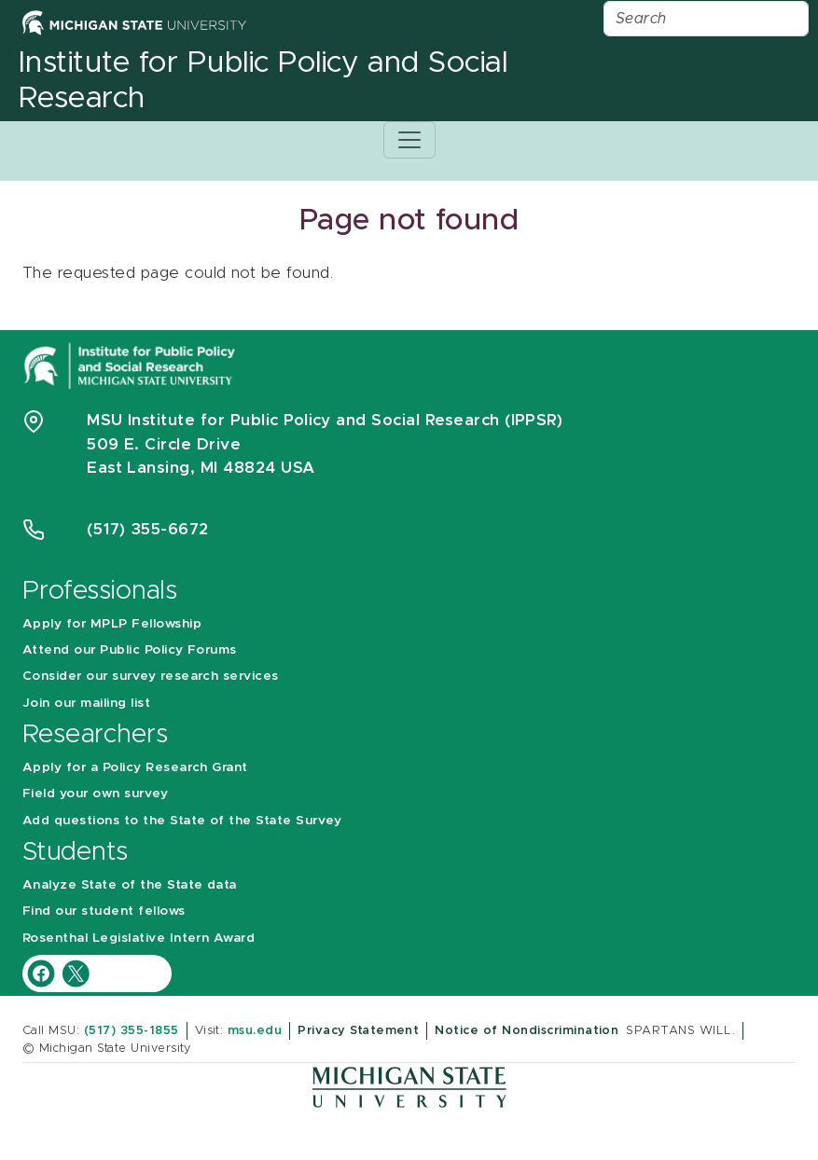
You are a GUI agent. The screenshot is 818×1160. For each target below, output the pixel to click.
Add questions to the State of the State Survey (181, 820)
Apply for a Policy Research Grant (135, 767)
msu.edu (255, 1031)
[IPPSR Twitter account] (75, 973)
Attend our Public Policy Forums (129, 649)
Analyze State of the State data (129, 884)
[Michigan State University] (409, 1086)
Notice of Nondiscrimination (526, 1031)
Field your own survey (95, 793)
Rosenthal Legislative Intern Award (138, 938)
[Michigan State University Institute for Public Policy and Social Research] (131, 364)
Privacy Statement (358, 1031)
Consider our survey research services (150, 676)
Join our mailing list (86, 703)
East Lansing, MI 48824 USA (203, 468)
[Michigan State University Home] (134, 22)
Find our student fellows (104, 911)
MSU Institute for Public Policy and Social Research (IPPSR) (324, 420)
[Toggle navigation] (409, 140)
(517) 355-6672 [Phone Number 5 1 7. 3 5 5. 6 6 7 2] (148, 529)
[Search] (706, 18)
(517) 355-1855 (131, 1031)
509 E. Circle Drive (164, 444)
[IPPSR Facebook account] (43, 973)
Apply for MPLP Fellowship (111, 623)
